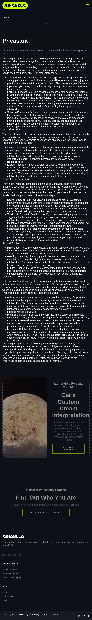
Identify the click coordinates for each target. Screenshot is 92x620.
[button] (46, 24)
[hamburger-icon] (87, 5)
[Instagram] (79, 616)
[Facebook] (88, 616)
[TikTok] (84, 616)
